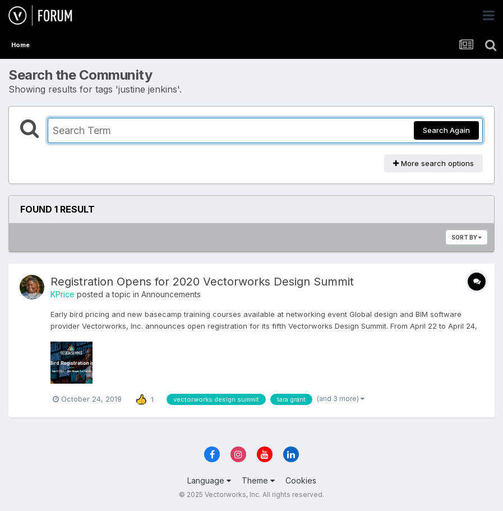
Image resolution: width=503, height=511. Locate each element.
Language (209, 480)
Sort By (466, 237)
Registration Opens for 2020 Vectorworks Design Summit (202, 281)
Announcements (171, 294)
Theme (258, 480)
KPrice (62, 294)
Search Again (446, 130)
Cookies (300, 480)
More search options (433, 163)
